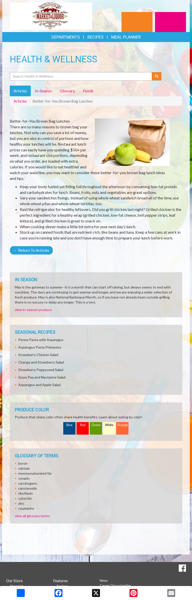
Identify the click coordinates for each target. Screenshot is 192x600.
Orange (122, 425)
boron (23, 463)
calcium (24, 468)
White (109, 425)
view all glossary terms (32, 516)
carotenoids (27, 488)
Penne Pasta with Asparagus (41, 340)
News (104, 580)
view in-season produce (33, 310)
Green (96, 425)
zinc (21, 503)
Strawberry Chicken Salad (38, 355)
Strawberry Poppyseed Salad (40, 370)
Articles (20, 101)
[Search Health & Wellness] (81, 76)
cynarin (24, 478)
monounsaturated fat (35, 473)
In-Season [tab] (43, 90)
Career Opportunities (115, 585)
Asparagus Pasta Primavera (39, 347)
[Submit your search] (157, 76)
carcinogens (27, 483)
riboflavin (25, 493)
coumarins (26, 508)
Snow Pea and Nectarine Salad (42, 377)
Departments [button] (66, 37)
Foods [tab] (88, 90)
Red (83, 425)
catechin (25, 498)
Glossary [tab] (67, 90)
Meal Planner (126, 37)
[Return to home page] (51, 16)
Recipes (96, 37)
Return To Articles (31, 250)
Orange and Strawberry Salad (41, 362)
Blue (69, 425)
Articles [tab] (20, 90)
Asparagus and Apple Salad (39, 385)
